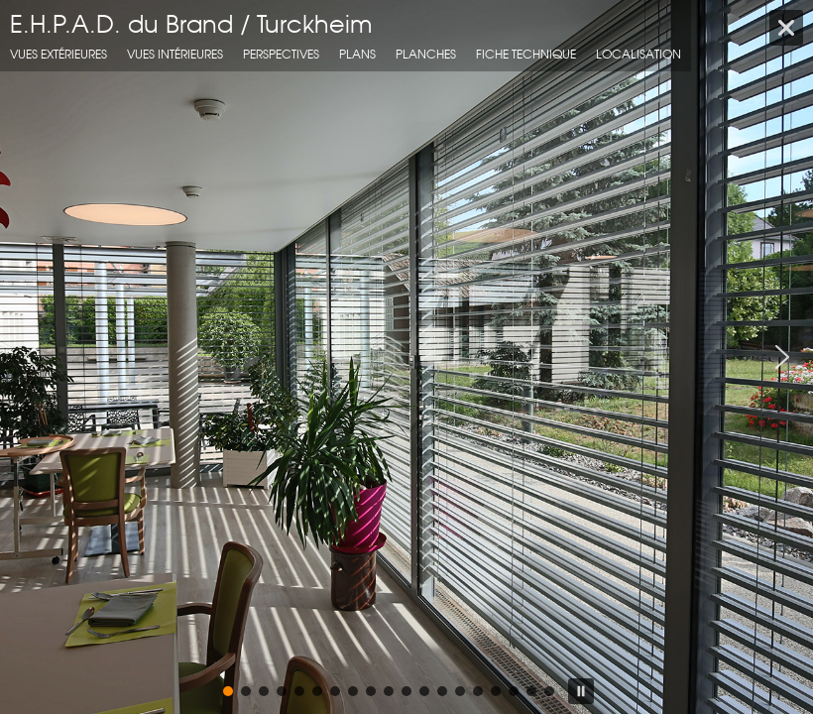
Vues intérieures (175, 54)
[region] (406, 357)
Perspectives (281, 54)
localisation (638, 54)
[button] (31, 357)
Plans (357, 54)
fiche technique (526, 54)
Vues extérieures (58, 54)
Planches (426, 54)
